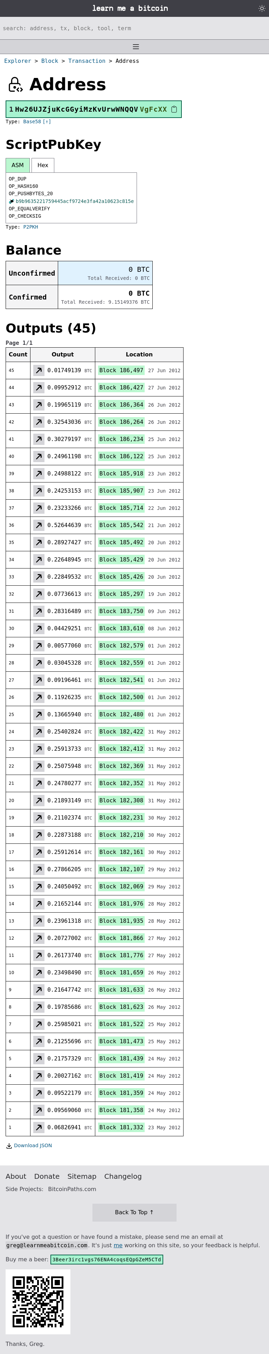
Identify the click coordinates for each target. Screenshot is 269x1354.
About (16, 1176)
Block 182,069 (121, 886)
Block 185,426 (121, 576)
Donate (47, 1176)
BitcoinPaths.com (72, 1189)
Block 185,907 (121, 490)
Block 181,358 (121, 1110)
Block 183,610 (121, 628)
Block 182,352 (121, 783)
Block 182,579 (121, 645)
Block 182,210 (121, 835)
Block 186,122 (121, 456)
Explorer (17, 61)
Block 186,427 (121, 387)
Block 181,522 (121, 1024)
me (117, 1245)
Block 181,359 (121, 1093)
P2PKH (30, 227)
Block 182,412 (121, 748)
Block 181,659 (121, 972)
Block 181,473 (121, 1041)
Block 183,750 (121, 611)
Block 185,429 (121, 559)
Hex (42, 165)
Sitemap (82, 1176)
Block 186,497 (121, 370)
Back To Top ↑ (134, 1212)
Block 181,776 (121, 955)
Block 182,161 (121, 852)
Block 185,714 (121, 508)
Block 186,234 (121, 439)
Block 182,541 (121, 680)
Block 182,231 (121, 817)
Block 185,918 (121, 473)
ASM (18, 165)
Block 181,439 (121, 1058)
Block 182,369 (121, 766)
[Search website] (134, 28)
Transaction (86, 61)
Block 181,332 (121, 1127)
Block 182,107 (121, 869)
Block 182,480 (121, 714)
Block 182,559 (121, 662)
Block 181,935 (121, 921)
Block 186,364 (121, 404)
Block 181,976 (121, 903)
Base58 (32, 121)
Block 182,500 (121, 697)
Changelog (123, 1176)
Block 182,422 (121, 731)
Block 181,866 (121, 938)
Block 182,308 (121, 800)
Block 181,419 (121, 1075)
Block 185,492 (121, 542)
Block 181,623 (121, 1007)
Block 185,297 (121, 594)
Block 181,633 (121, 989)
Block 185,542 (121, 525)
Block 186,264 (121, 422)
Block (49, 61)
